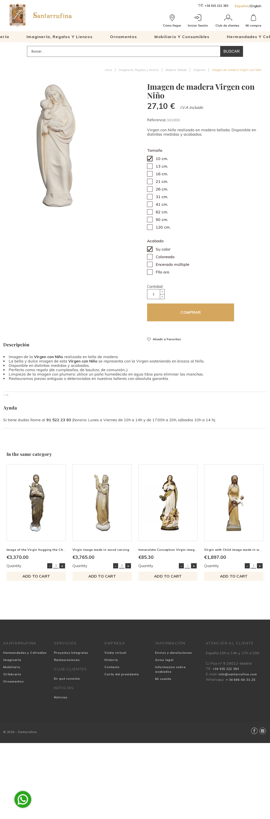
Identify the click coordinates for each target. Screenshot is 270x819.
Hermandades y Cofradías (25, 653)
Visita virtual (115, 653)
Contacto (111, 667)
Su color (163, 249)
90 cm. (162, 219)
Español (241, 6)
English (255, 6)
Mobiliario (11, 667)
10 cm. (162, 158)
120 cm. (163, 227)
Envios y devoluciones (173, 653)
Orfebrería (12, 674)
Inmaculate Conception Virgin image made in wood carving (185, 550)
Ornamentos (13, 681)
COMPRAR (190, 312)
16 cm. (162, 173)
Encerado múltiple (172, 264)
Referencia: (157, 120)
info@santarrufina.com (237, 674)
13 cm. (162, 166)
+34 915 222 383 (216, 6)
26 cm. (162, 189)
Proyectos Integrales (71, 653)
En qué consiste (67, 679)
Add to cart (36, 576)
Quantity (14, 565)
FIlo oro (162, 272)
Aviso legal (164, 660)
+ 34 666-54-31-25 (240, 680)
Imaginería (12, 660)
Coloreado (165, 256)
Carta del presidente (121, 674)
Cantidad (155, 286)
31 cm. (162, 196)
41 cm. (162, 204)
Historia (111, 660)
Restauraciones (67, 660)
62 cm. (162, 211)
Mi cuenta (163, 679)
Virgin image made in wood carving (100, 550)
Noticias (60, 697)
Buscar (231, 51)
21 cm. (162, 181)
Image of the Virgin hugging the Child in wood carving (50, 550)
